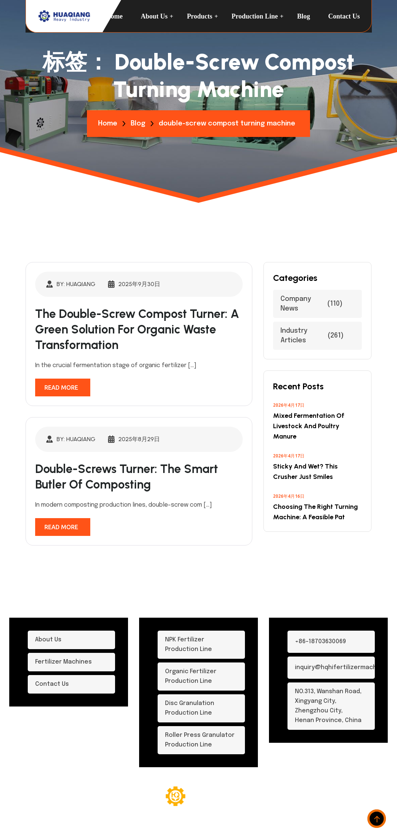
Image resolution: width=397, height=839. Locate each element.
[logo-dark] (64, 16)
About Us (154, 16)
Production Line (255, 16)
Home (114, 16)
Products (199, 16)
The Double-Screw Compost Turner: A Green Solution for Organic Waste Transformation (137, 329)
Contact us (344, 16)
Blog (303, 16)
